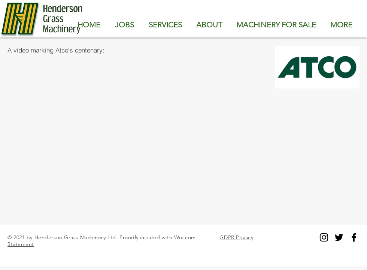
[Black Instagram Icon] (324, 237)
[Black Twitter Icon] (339, 237)
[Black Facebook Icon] (354, 237)
